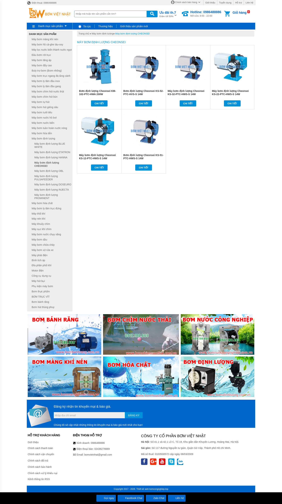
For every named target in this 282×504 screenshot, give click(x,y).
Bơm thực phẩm (41, 291)
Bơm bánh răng (40, 301)
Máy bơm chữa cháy (43, 244)
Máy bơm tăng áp (41, 60)
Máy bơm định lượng (102, 33)
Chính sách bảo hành (40, 466)
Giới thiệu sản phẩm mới (134, 26)
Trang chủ (83, 33)
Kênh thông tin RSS (39, 479)
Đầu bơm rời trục (41, 54)
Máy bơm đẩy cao (42, 65)
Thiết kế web (142, 489)
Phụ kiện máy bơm (42, 286)
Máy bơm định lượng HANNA (50, 157)
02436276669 (102, 448)
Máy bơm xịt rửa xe (43, 250)
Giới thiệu (210, 2)
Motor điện (38, 270)
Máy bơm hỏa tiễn (42, 133)
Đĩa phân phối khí (41, 265)
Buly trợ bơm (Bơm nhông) (47, 70)
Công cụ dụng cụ (41, 275)
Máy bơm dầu (39, 239)
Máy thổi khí (38, 213)
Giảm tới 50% (167, 14)
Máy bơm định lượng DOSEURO (52, 184)
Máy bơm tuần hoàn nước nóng (49, 128)
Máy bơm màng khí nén (45, 39)
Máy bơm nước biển (43, 122)
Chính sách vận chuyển (41, 454)
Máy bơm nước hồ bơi (44, 117)
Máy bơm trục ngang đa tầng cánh (51, 75)
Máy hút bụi (38, 281)
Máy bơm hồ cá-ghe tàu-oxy (47, 44)
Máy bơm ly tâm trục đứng (46, 208)
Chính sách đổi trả (38, 460)
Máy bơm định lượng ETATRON (52, 152)
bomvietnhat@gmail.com (98, 454)
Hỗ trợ (238, 2)
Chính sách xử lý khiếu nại (42, 473)
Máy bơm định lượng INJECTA (51, 189)
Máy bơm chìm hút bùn (45, 96)
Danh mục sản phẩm (50, 26)
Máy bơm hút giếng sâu (45, 107)
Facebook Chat (130, 498)
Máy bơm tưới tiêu (42, 112)
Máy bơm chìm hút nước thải (48, 91)
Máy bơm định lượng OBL (49, 171)
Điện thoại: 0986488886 (41, 2)
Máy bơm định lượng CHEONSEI (132, 33)
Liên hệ (249, 2)
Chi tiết (99, 103)
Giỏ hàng (240, 12)
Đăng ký (133, 415)
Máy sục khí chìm (41, 229)
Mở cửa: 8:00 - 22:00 (205, 13)
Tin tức (84, 26)
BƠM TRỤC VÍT (41, 296)
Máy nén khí (38, 218)
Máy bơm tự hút (40, 102)
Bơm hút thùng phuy (43, 307)
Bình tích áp (38, 260)
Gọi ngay (106, 498)
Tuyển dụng (225, 2)
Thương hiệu (105, 26)
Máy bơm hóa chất (42, 203)
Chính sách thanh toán (40, 448)
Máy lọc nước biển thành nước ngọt (52, 49)
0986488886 (98, 442)
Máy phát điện (39, 255)
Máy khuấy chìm (41, 223)
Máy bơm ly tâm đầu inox (46, 81)
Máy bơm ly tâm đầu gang (46, 86)
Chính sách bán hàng (186, 2)
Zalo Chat (156, 498)
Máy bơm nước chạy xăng (46, 234)
